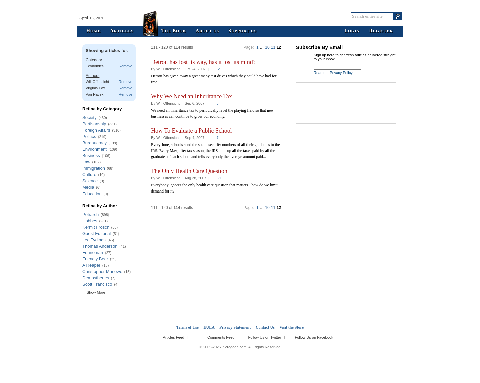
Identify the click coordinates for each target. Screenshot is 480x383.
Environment (94, 149)
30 (220, 178)
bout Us (207, 31)
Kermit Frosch (95, 227)
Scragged (240, 16)
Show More (96, 292)
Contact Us (265, 327)
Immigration (93, 168)
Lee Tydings (94, 239)
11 (273, 47)
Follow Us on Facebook (314, 337)
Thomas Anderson (100, 246)
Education (92, 193)
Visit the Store (291, 327)
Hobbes (89, 220)
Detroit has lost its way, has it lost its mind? (203, 62)
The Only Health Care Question (189, 171)
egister (381, 31)
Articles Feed (173, 337)
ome (93, 31)
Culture (89, 174)
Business (91, 155)
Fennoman (92, 252)
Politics (89, 136)
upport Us (242, 31)
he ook (173, 31)
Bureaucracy (94, 142)
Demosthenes (95, 277)
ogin (352, 31)
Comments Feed (220, 337)
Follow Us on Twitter (264, 337)
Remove (125, 66)
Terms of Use (187, 327)
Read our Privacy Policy (333, 73)
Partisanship (94, 123)
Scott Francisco (97, 284)
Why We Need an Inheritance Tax (191, 96)
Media (88, 187)
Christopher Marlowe (102, 271)
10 (267, 47)
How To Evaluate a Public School (191, 131)
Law (86, 161)
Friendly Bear (95, 258)
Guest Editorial (96, 233)
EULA (209, 327)
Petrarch (90, 214)
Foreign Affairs (96, 130)
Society (89, 117)
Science (90, 180)
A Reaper (91, 265)
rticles (122, 31)
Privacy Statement (235, 327)
